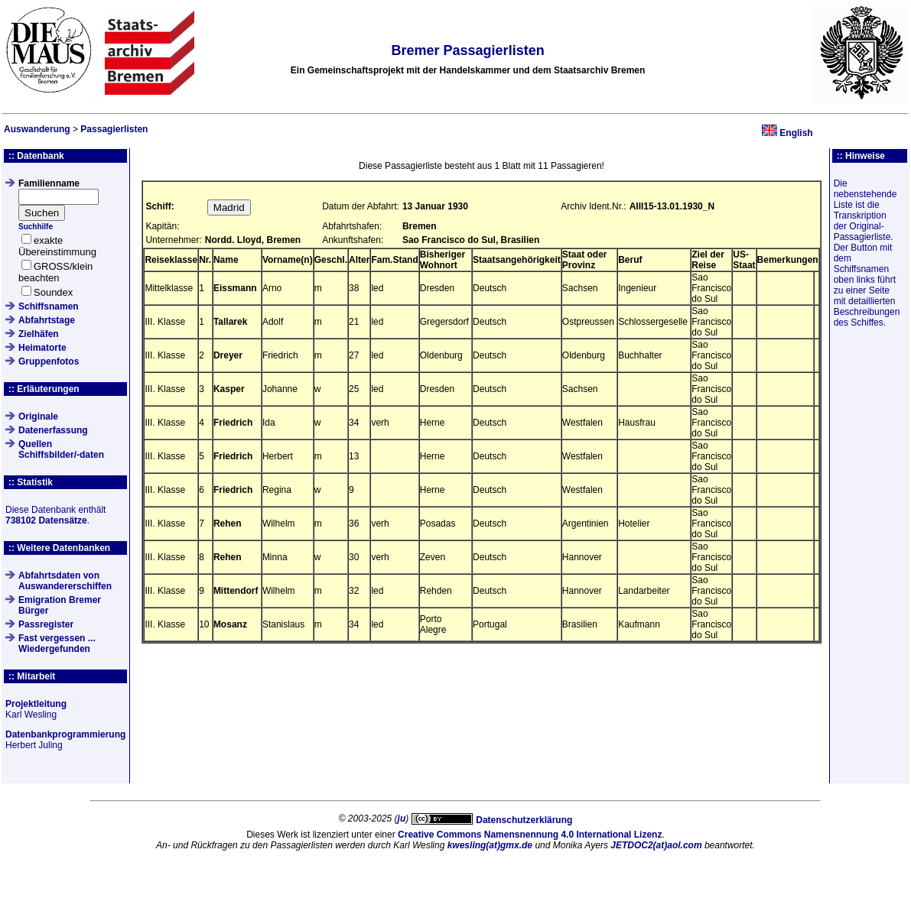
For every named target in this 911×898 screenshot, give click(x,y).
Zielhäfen (38, 334)
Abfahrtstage (46, 320)
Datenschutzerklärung (524, 820)
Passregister (45, 624)
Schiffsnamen (48, 306)
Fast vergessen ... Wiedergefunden (57, 643)
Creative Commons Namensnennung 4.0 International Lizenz (530, 834)
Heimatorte (42, 347)
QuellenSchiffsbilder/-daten (61, 449)
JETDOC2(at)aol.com (655, 845)
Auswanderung (37, 129)
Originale (38, 416)
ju (402, 818)
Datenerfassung (53, 430)
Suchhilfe (35, 226)
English (795, 133)
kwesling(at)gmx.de (489, 845)
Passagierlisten (114, 129)
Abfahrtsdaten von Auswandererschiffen (65, 581)
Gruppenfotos (48, 361)
